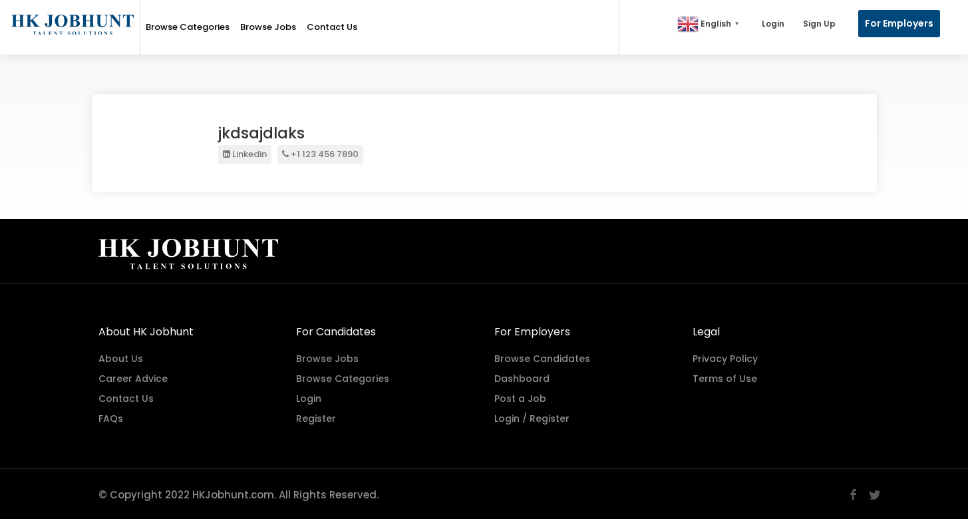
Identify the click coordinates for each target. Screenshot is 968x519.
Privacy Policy (725, 357)
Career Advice (133, 377)
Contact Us (332, 27)
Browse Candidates (542, 357)
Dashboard (522, 377)
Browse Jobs (268, 27)
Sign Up (819, 23)
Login (773, 23)
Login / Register (531, 417)
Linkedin (245, 154)
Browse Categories (188, 27)
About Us (120, 357)
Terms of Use (725, 377)
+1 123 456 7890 (320, 154)
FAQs (110, 417)
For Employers (899, 23)
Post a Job (520, 397)
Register (316, 417)
